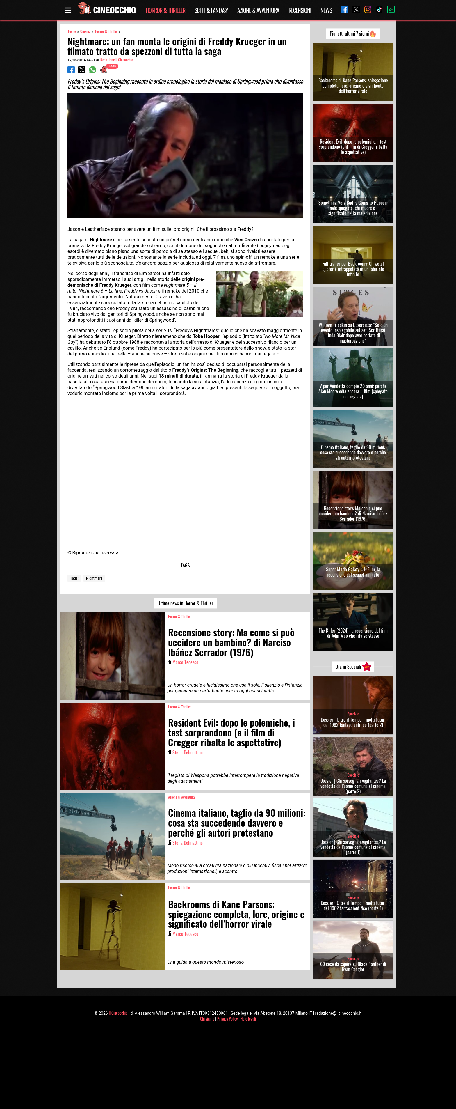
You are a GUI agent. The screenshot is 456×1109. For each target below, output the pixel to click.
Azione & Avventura (258, 10)
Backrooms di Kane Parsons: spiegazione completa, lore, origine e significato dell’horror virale (353, 85)
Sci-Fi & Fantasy (211, 10)
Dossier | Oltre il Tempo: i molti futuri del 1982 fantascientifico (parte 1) (353, 905)
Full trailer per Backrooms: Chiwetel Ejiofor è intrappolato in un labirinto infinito (353, 269)
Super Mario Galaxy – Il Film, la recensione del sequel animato (353, 572)
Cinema (85, 31)
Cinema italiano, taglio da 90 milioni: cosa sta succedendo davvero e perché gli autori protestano (353, 452)
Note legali (248, 1019)
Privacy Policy (227, 1019)
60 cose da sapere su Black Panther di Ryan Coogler (353, 967)
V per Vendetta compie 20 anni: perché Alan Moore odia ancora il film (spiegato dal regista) (353, 391)
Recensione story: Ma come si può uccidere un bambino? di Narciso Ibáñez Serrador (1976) (353, 513)
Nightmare (94, 578)
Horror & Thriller (165, 10)
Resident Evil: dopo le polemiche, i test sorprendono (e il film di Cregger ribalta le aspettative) (353, 146)
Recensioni (299, 10)
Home (72, 31)
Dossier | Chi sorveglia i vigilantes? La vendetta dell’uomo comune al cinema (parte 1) (353, 847)
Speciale (353, 714)
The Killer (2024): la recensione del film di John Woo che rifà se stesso (353, 633)
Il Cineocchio (118, 1013)
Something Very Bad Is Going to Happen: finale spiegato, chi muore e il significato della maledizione (353, 208)
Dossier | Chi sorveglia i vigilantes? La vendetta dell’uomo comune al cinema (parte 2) (353, 786)
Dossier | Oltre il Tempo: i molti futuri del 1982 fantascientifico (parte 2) (353, 722)
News (326, 10)
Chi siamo (207, 1019)
